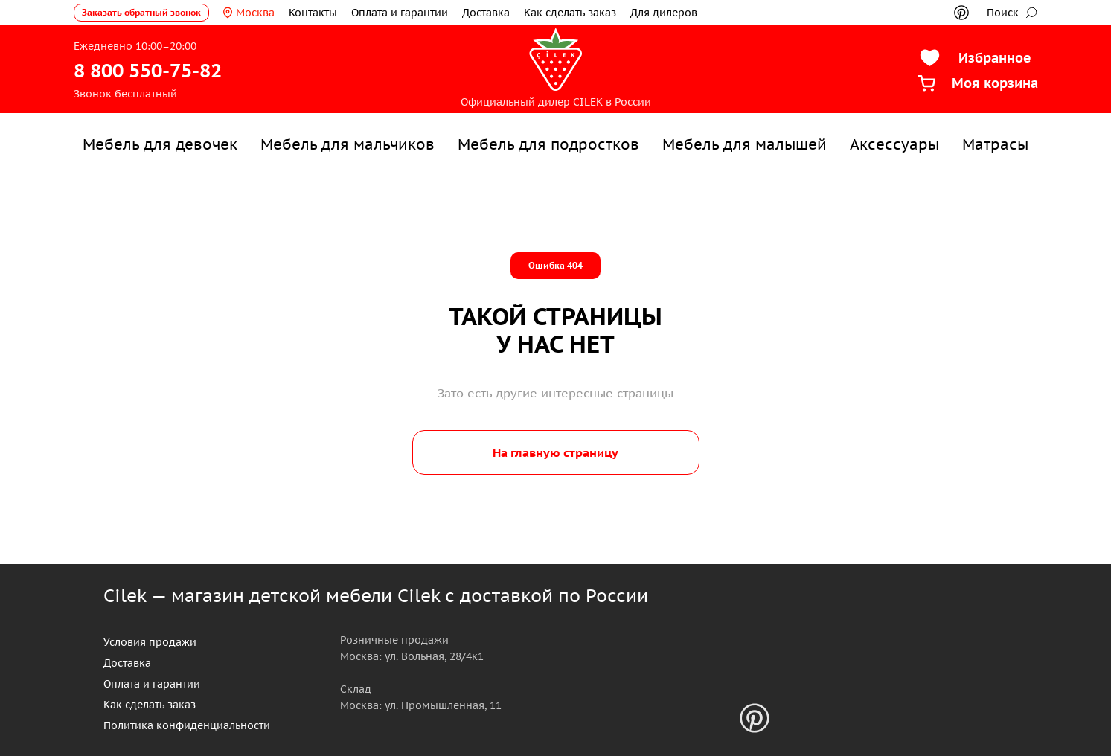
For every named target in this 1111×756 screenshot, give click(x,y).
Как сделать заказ (570, 12)
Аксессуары (894, 144)
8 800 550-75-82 (148, 70)
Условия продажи (149, 642)
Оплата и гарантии (399, 12)
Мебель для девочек (160, 144)
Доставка (486, 12)
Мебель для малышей (744, 144)
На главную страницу (555, 452)
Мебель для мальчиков (347, 144)
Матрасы (995, 144)
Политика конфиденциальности (186, 725)
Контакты (313, 12)
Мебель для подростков (548, 144)
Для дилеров (663, 12)
